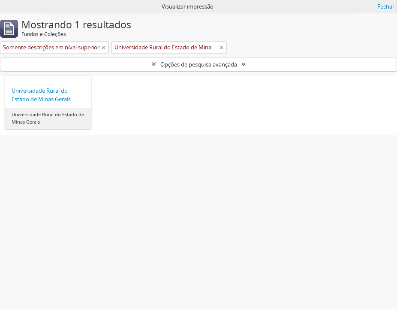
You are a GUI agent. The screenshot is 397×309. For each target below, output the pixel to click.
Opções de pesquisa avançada (198, 64)
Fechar (385, 6)
